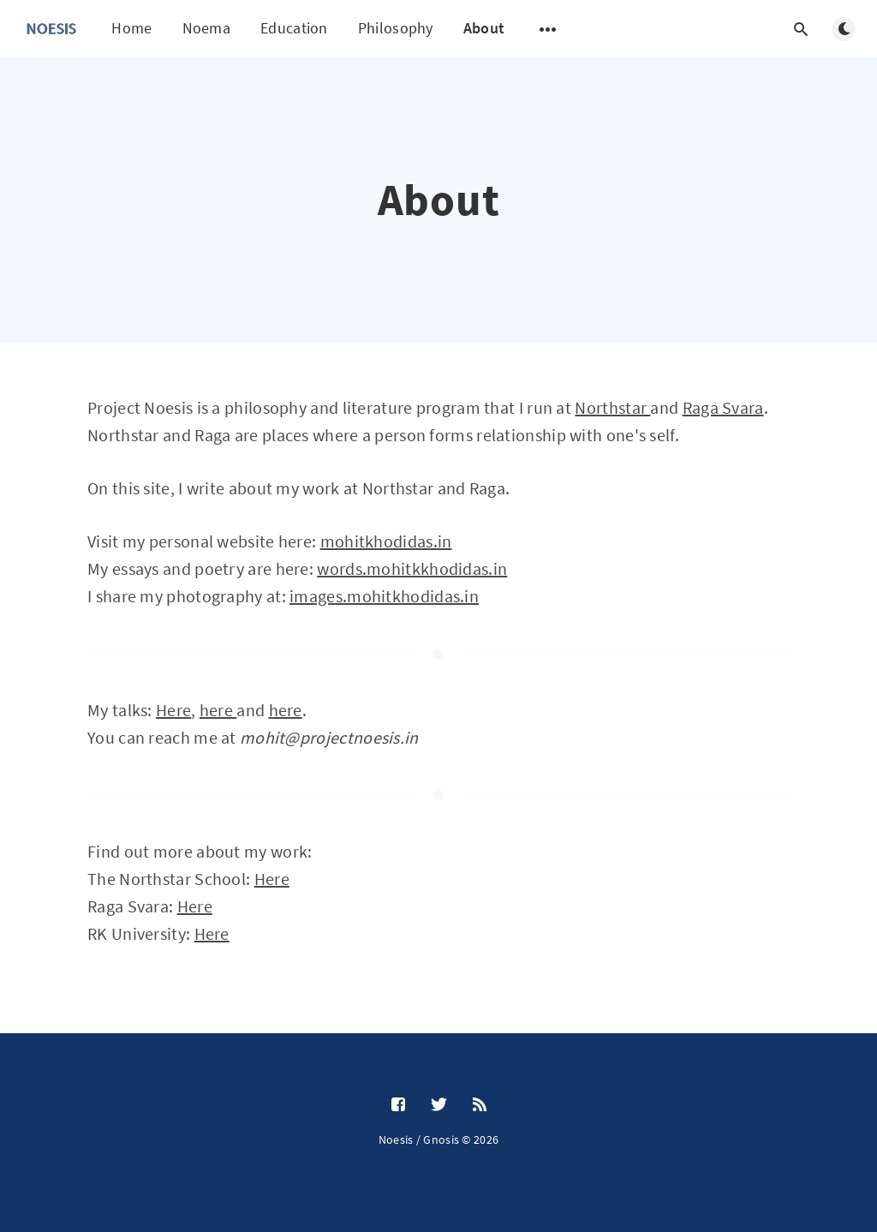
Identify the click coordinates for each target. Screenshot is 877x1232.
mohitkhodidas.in (386, 541)
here (218, 710)
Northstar (612, 407)
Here (173, 710)
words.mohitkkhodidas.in (412, 568)
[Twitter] (439, 1105)
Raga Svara (723, 407)
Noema (206, 28)
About (484, 28)
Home (131, 28)
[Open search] (800, 29)
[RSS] (479, 1105)
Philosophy (395, 28)
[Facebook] (398, 1105)
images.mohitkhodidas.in (384, 596)
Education (294, 28)
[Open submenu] (548, 29)
